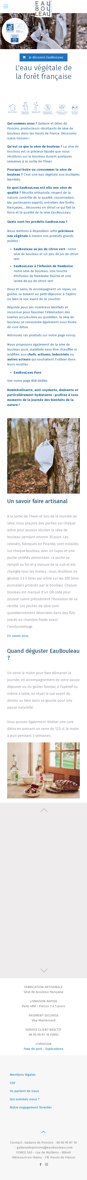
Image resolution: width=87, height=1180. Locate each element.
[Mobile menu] (6, 6)
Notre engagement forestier (31, 1107)
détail (51, 207)
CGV (12, 1083)
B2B (34, 381)
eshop (70, 335)
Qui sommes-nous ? (24, 1099)
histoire (22, 138)
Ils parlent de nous (24, 1091)
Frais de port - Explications (43, 1049)
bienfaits (13, 179)
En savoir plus (17, 636)
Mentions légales (23, 1075)
